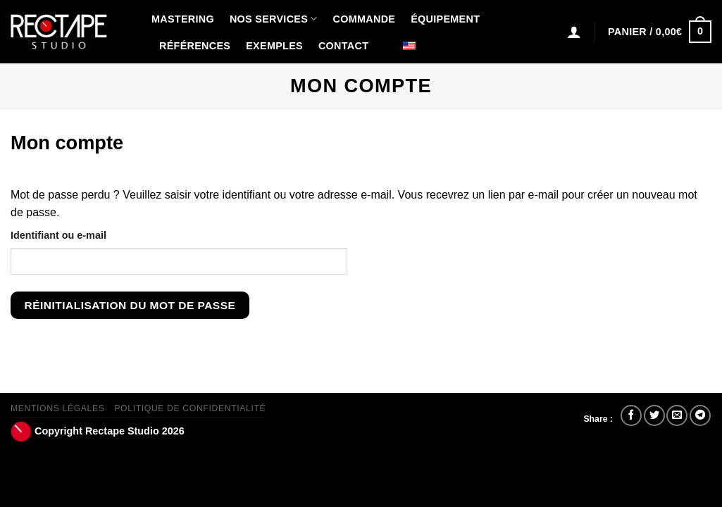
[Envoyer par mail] (676, 415)
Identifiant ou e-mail (58, 235)
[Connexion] (574, 31)
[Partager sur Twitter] (654, 415)
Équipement (445, 19)
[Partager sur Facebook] (631, 415)
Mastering (182, 19)
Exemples (274, 45)
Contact (343, 45)
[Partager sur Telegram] (700, 415)
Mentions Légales (58, 408)
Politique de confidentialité (190, 408)
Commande (364, 19)
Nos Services (274, 18)
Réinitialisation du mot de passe (130, 305)
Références (194, 45)
